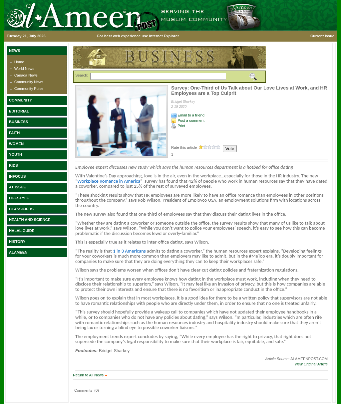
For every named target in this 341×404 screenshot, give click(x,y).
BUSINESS (18, 122)
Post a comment (187, 120)
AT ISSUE (17, 187)
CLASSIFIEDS (21, 209)
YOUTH (15, 154)
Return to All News (88, 375)
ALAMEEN (18, 252)
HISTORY (17, 242)
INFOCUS (17, 176)
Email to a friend (187, 115)
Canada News (26, 75)
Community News (29, 82)
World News (24, 69)
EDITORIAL (19, 111)
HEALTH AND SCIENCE (29, 220)
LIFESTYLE (19, 198)
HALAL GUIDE (21, 231)
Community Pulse (29, 89)
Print (178, 126)
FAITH (14, 133)
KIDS (13, 165)
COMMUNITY (20, 100)
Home (19, 62)
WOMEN (16, 144)
